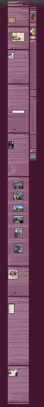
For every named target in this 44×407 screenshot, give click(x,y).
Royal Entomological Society (25, 17)
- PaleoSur (31, 84)
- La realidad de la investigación (32, 71)
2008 (31, 133)
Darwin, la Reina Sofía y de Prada (13, 298)
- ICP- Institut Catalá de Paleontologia (32, 58)
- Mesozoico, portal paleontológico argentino (32, 83)
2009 (31, 103)
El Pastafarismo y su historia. (13, 268)
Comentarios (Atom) (19, 405)
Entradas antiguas (26, 403)
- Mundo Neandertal (32, 85)
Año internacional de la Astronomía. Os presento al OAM (17, 51)
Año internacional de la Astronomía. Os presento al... (32, 119)
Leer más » (9, 23)
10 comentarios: (17, 294)
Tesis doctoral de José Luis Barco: (17, 28)
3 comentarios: (17, 174)
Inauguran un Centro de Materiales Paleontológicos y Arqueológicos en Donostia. (17, 368)
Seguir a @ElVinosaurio (32, 7)
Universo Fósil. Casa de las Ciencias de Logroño (32, 124)
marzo (32, 111)
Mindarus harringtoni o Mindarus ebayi (32, 114)
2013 (31, 100)
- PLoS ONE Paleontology (32, 86)
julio (31, 108)
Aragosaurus (13, 42)
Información (11, 48)
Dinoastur (16, 42)
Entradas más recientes (10, 403)
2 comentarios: (17, 363)
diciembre (32, 104)
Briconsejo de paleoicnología (13, 178)
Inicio (18, 403)
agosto (32, 107)
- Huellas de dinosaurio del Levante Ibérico (32, 57)
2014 (31, 99)
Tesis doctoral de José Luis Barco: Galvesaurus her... (32, 116)
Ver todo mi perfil (31, 26)
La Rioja (11, 175)
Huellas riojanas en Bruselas (32, 121)
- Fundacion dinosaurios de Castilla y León (32, 52)
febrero (32, 112)
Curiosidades (11, 25)
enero (32, 132)
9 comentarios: (17, 264)
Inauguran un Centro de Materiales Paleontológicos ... (32, 130)
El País (11, 299)
